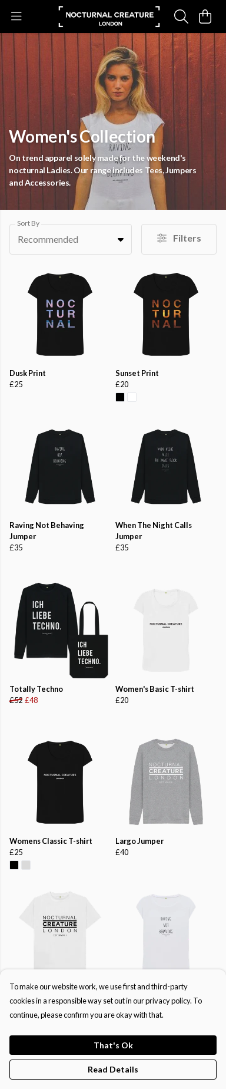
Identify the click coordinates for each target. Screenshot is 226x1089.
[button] (121, 239)
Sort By (28, 223)
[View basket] (205, 16)
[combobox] (70, 239)
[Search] (181, 16)
